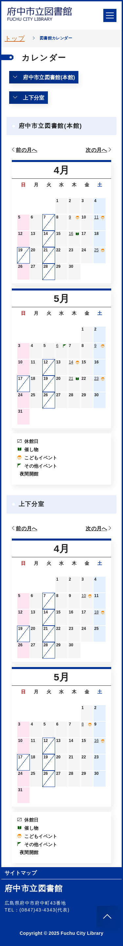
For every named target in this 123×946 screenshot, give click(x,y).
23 (96, 378)
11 (96, 217)
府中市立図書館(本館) (43, 77)
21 (71, 378)
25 (96, 250)
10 (84, 595)
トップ (15, 38)
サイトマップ (21, 873)
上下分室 (28, 98)
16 (71, 233)
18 (96, 612)
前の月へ (23, 150)
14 (71, 362)
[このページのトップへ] (107, 916)
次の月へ (99, 150)
